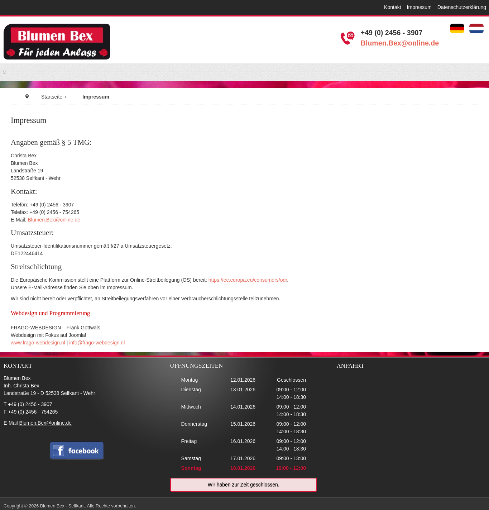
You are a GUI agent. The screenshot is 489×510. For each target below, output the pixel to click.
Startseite (51, 97)
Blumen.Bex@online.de (400, 43)
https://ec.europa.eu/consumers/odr (247, 280)
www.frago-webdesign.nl (38, 342)
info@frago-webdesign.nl (97, 342)
